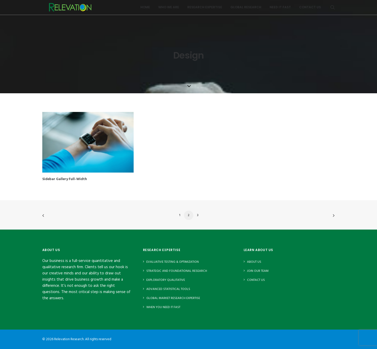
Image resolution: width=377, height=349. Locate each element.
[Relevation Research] (71, 9)
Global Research (245, 9)
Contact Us (310, 9)
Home (145, 9)
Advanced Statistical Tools (168, 289)
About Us (254, 262)
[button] (332, 9)
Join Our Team (258, 271)
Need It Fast (280, 9)
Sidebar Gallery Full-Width (64, 179)
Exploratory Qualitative (165, 280)
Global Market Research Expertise (173, 298)
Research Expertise (204, 9)
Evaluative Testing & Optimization (172, 262)
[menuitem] (145, 9)
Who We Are (168, 9)
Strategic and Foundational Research (176, 271)
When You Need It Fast (163, 307)
